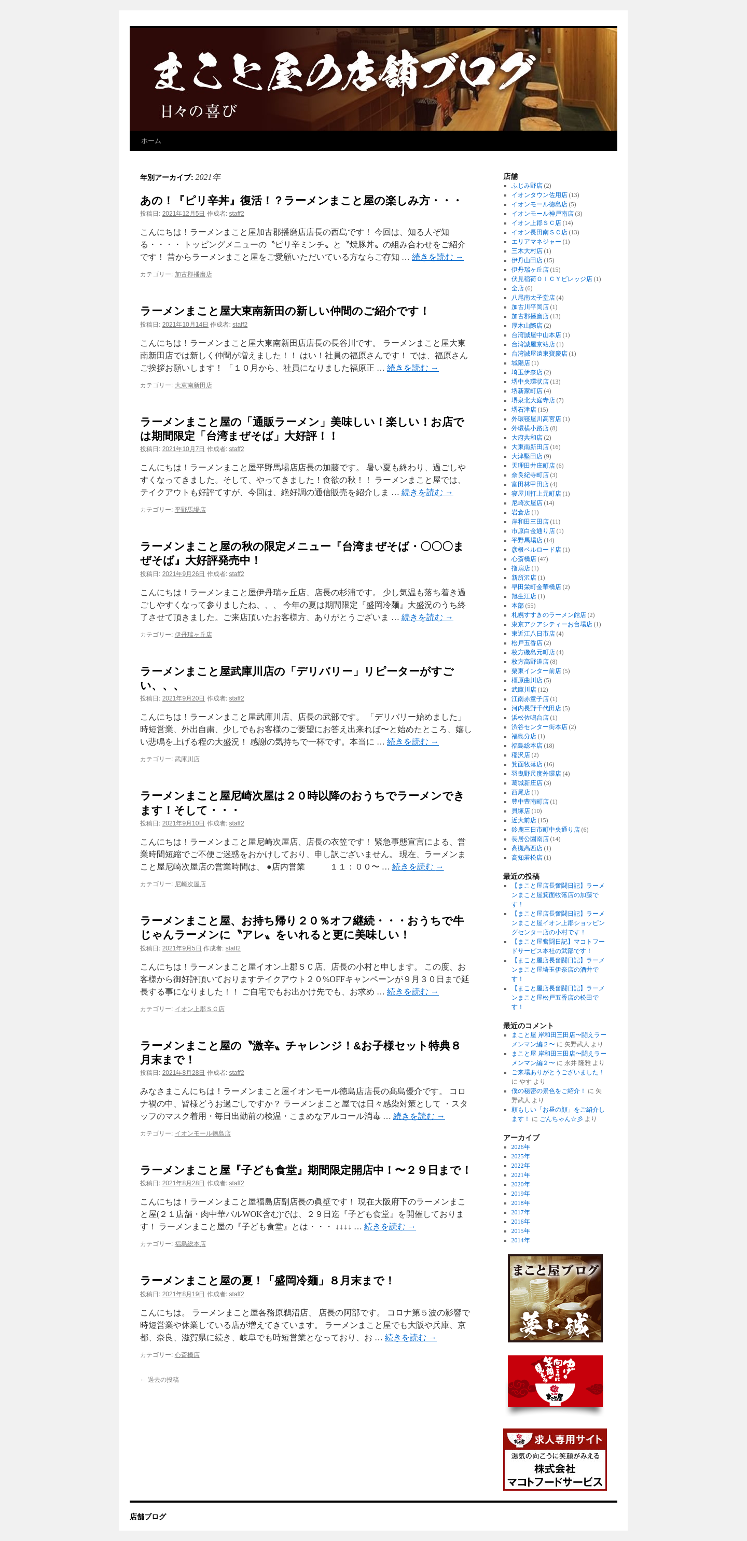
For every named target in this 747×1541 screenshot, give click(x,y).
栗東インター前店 (536, 671)
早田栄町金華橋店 (536, 587)
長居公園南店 (530, 839)
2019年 (520, 1193)
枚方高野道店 (530, 661)
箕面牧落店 (527, 764)
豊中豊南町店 (530, 801)
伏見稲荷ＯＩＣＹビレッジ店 (551, 279)
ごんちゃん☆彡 (561, 1119)
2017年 (520, 1212)
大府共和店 (527, 437)
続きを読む (438, 257)
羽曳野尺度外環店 (536, 773)
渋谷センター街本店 (539, 727)
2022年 (520, 1165)
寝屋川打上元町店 (536, 493)
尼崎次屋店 (190, 884)
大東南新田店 (193, 385)
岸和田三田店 (530, 521)
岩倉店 (520, 512)
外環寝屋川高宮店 (536, 419)
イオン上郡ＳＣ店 (200, 1009)
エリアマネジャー (536, 241)
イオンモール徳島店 (203, 1133)
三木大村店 (527, 251)
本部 (517, 605)
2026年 (520, 1147)
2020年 (520, 1184)
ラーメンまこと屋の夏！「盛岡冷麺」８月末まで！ (267, 1280)
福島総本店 (190, 1244)
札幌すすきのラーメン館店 (548, 615)
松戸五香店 (527, 643)
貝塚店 (520, 811)
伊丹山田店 (527, 260)
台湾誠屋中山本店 (536, 335)
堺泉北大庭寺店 (533, 400)
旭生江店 (523, 596)
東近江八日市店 (533, 633)
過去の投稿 (159, 1379)
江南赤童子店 (530, 699)
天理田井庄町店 (533, 465)
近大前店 (523, 820)
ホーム (151, 141)
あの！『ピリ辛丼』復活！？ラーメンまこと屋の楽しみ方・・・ (301, 200)
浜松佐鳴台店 (530, 717)
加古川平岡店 (530, 307)
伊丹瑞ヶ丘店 (193, 634)
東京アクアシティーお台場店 (551, 624)
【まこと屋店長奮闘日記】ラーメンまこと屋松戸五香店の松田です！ (558, 998)
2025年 (520, 1156)
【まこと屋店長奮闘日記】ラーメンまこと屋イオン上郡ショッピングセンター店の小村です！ (558, 923)
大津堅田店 (527, 456)
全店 (517, 288)
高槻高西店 (527, 848)
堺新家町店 (527, 391)
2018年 (520, 1203)
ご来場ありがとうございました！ (558, 1072)
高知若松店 (527, 857)
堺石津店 (523, 409)
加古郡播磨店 (193, 274)
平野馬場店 (190, 509)
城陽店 (520, 363)
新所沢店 (523, 577)
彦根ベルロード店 (536, 549)
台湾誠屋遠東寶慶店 (539, 353)
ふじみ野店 (527, 185)
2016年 (520, 1221)
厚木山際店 (527, 325)
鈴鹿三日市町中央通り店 (545, 829)
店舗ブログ (148, 1516)
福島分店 (523, 736)
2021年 (520, 1175)
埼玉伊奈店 (527, 372)
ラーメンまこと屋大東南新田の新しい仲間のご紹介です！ (285, 311)
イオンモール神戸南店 (542, 213)
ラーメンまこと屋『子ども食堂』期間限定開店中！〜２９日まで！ (306, 1170)
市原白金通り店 (533, 531)
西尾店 (520, 792)
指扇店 (520, 568)
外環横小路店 (530, 428)
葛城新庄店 (527, 783)
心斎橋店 (187, 1354)
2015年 (520, 1231)
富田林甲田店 (530, 484)
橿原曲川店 (527, 680)
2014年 (520, 1240)
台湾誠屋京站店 (533, 344)
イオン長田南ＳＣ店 (539, 232)
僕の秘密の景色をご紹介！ (548, 1091)
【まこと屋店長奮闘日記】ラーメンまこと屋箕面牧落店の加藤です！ (558, 895)
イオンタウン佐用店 (539, 195)
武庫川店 (187, 759)
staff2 (236, 213)
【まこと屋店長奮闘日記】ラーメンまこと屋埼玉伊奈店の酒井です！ (558, 970)
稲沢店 (520, 755)
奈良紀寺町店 (530, 475)
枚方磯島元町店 (533, 652)
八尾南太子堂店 (533, 297)
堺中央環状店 (530, 381)
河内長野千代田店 (536, 708)
